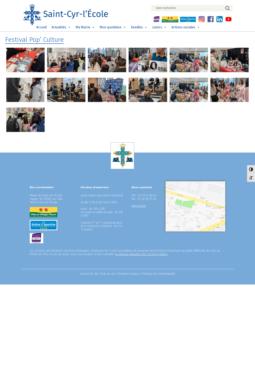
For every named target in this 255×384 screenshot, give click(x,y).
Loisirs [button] (159, 27)
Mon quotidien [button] (113, 27)
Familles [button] (139, 27)
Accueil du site (89, 274)
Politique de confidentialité (158, 274)
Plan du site (108, 274)
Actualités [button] (61, 27)
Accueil (41, 27)
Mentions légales (128, 274)
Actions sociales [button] (185, 27)
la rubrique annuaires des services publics (141, 254)
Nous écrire (139, 206)
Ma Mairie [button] (85, 27)
